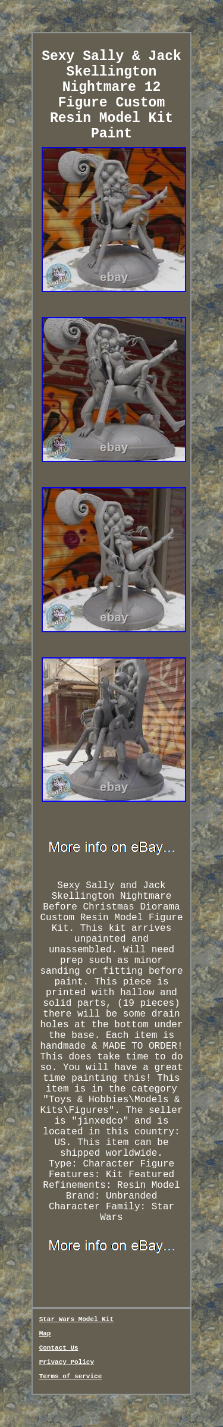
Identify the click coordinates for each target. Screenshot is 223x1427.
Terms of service (70, 1376)
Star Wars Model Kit (76, 1319)
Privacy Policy (66, 1362)
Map (45, 1333)
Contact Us (58, 1347)
